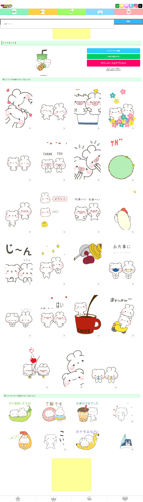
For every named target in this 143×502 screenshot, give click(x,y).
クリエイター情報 (113, 51)
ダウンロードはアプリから (113, 63)
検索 (128, 21)
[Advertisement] (71, 33)
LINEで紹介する (114, 56)
